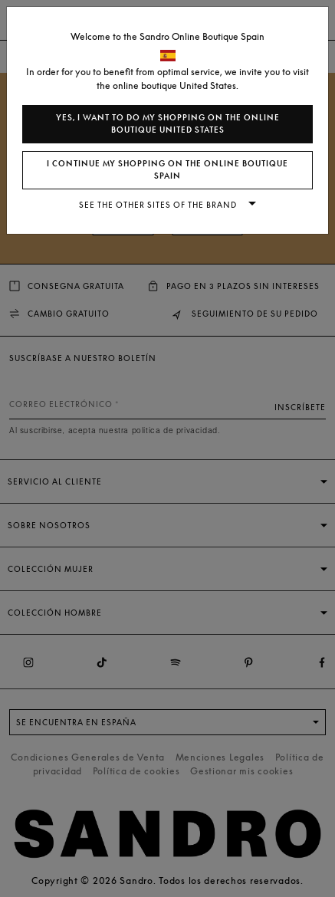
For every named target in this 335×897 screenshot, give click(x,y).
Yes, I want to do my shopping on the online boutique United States (168, 124)
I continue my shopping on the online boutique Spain (167, 170)
